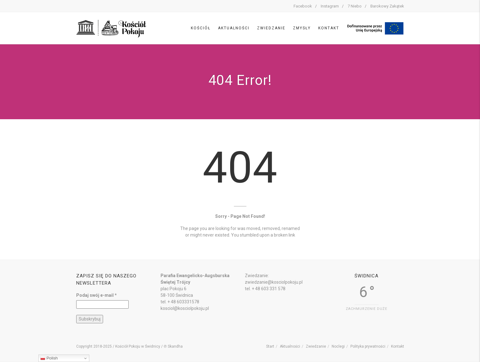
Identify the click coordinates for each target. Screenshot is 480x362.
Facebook (303, 6)
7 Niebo (355, 6)
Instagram (330, 6)
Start (270, 346)
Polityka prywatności (367, 346)
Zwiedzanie (271, 28)
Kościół (200, 28)
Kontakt (328, 28)
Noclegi (338, 346)
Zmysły (302, 28)
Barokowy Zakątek (387, 6)
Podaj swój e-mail (96, 295)
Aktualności (234, 28)
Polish (49, 358)
